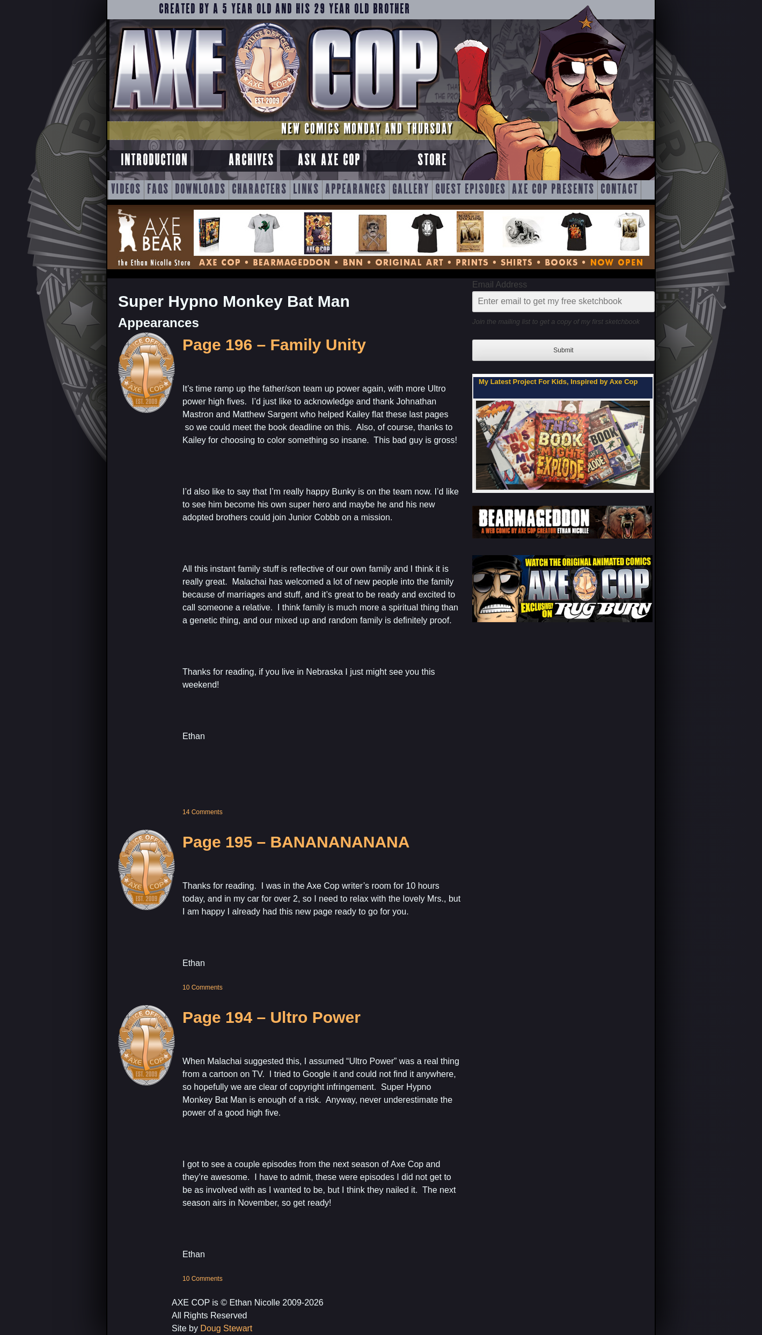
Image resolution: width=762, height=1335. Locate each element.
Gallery (410, 189)
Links (306, 189)
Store (432, 160)
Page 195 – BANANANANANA (295, 842)
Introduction (154, 160)
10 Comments (202, 987)
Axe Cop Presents (553, 189)
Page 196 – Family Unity (274, 344)
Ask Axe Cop (329, 160)
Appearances (355, 189)
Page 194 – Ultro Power (271, 1017)
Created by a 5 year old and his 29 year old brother (285, 9)
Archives (251, 160)
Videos (126, 189)
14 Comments (202, 812)
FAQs (158, 189)
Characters (259, 189)
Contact (619, 189)
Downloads (200, 189)
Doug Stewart (226, 1328)
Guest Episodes (470, 189)
